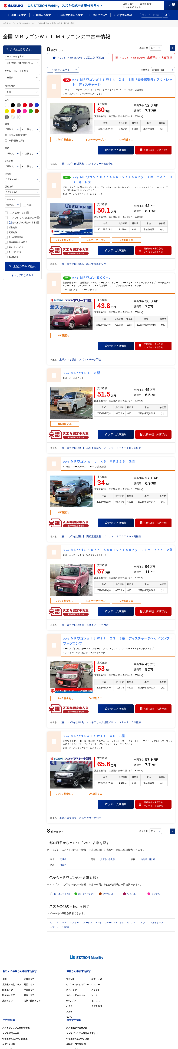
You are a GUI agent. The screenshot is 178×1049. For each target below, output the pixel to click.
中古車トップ (8, 23)
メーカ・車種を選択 (14, 56)
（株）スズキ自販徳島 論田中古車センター (83, 264)
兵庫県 (103, 860)
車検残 (8, 174)
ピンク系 (155, 895)
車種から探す (18, 15)
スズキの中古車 (22, 23)
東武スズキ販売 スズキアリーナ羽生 (80, 359)
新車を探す (146, 3)
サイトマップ (115, 1041)
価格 (7, 124)
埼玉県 (63, 865)
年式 (7, 148)
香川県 (152, 860)
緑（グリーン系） (86, 895)
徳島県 (144, 860)
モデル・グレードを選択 (16, 71)
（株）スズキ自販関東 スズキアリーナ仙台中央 (86, 163)
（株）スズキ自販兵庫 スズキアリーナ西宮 (83, 624)
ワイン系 (131, 895)
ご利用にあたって (134, 1041)
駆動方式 (9, 186)
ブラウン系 (108, 895)
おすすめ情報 (124, 15)
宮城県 (63, 860)
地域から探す (43, 15)
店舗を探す (128, 3)
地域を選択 (10, 85)
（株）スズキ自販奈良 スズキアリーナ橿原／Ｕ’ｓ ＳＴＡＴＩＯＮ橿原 (100, 722)
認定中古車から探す (72, 15)
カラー (8, 100)
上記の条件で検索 (22, 266)
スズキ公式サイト (132, 7)
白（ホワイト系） (62, 895)
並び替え (144, 69)
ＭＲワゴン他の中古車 (40, 23)
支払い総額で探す (16, 135)
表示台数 (143, 48)
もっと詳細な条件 (22, 275)
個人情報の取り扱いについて (161, 1041)
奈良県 (111, 860)
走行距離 (9, 161)
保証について (100, 15)
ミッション (10, 199)
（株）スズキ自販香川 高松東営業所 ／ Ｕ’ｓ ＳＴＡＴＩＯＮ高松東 (100, 447)
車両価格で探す (15, 140)
